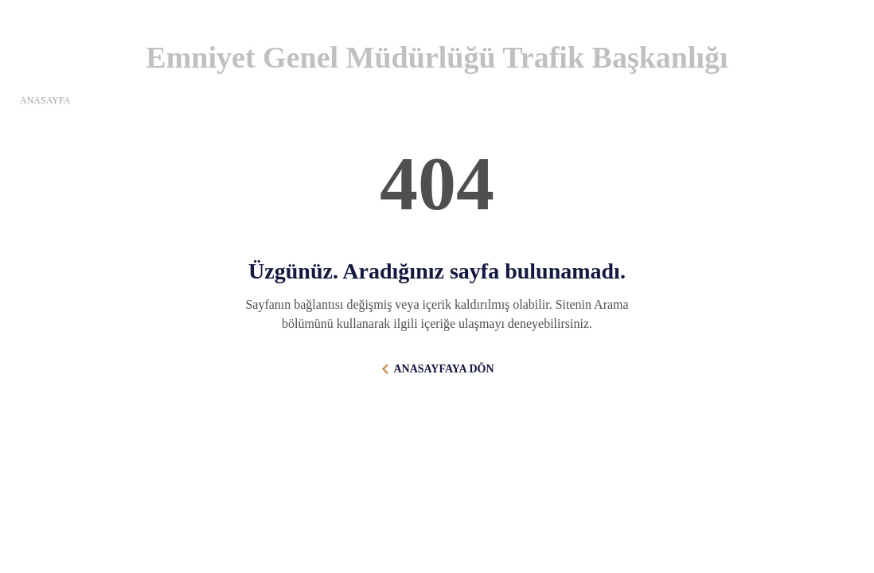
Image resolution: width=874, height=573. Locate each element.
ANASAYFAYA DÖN (443, 369)
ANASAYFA (45, 100)
